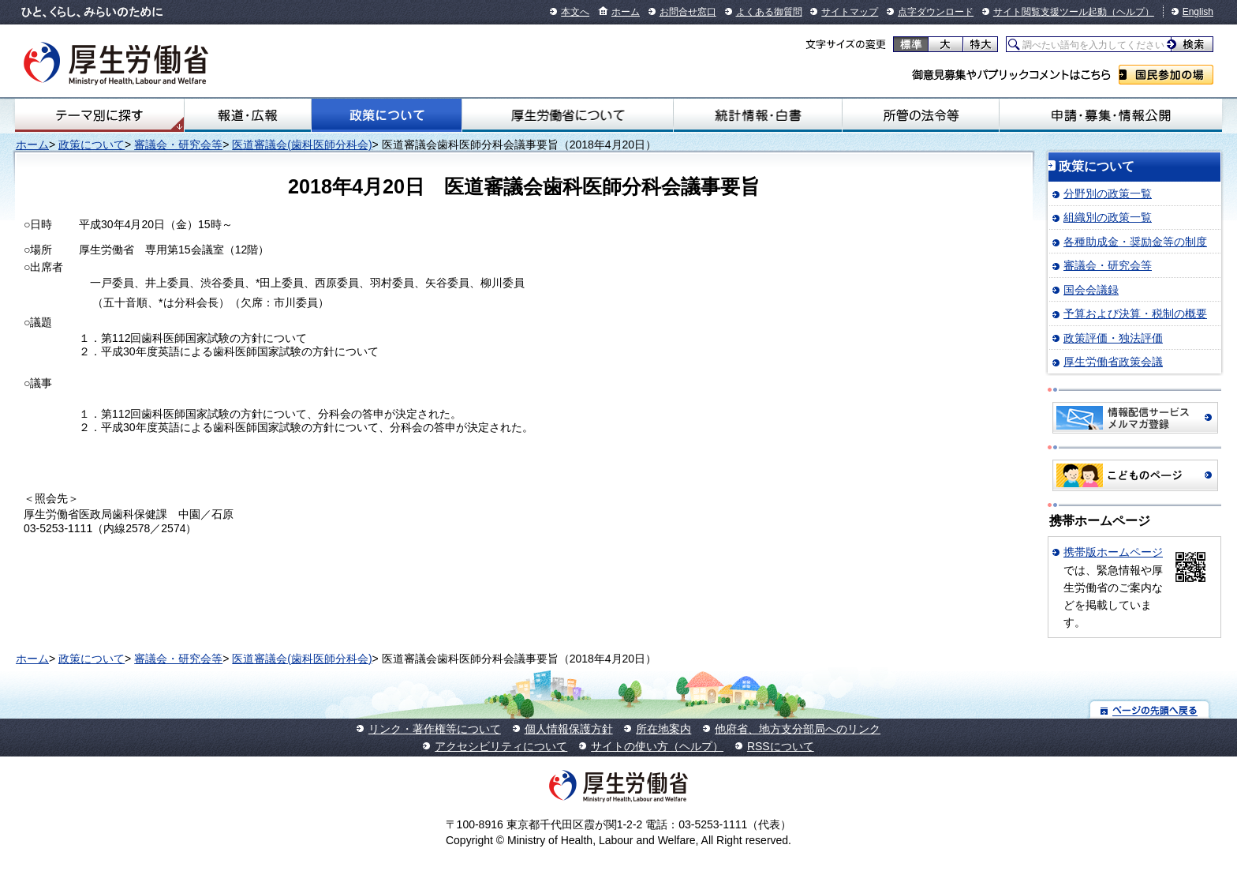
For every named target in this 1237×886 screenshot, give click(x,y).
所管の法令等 (921, 115)
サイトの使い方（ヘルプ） (657, 746)
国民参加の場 (1166, 74)
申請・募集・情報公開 (1111, 115)
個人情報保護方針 (569, 729)
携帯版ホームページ (1113, 552)
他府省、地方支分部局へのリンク (797, 729)
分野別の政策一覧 (1107, 193)
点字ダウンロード (936, 11)
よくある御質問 (769, 11)
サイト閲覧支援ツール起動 (1050, 11)
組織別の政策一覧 (1107, 217)
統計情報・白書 (758, 115)
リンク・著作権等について (434, 729)
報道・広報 (248, 115)
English (1198, 11)
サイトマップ (849, 11)
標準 (911, 44)
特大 (980, 44)
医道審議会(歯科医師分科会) (302, 144)
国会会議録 (1091, 289)
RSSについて (780, 746)
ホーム (625, 11)
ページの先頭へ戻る (1149, 709)
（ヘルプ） (1130, 11)
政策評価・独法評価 (1113, 338)
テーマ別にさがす (99, 115)
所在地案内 (663, 729)
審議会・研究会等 (178, 144)
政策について (387, 115)
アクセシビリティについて (501, 746)
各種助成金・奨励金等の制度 (1135, 241)
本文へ (575, 11)
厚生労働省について (567, 115)
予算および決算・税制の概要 (1135, 313)
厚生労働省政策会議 (1113, 361)
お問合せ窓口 (688, 11)
